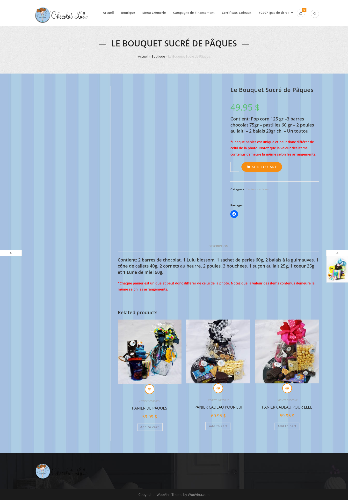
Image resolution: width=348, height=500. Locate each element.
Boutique (158, 56)
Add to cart (264, 166)
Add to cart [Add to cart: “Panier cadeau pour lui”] (218, 426)
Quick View (149, 389)
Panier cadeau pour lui (218, 407)
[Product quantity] (234, 167)
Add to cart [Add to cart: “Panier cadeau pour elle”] (287, 426)
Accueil (143, 56)
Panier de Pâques (149, 408)
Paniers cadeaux (258, 189)
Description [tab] (218, 246)
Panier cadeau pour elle (287, 407)
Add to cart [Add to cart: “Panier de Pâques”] (149, 427)
